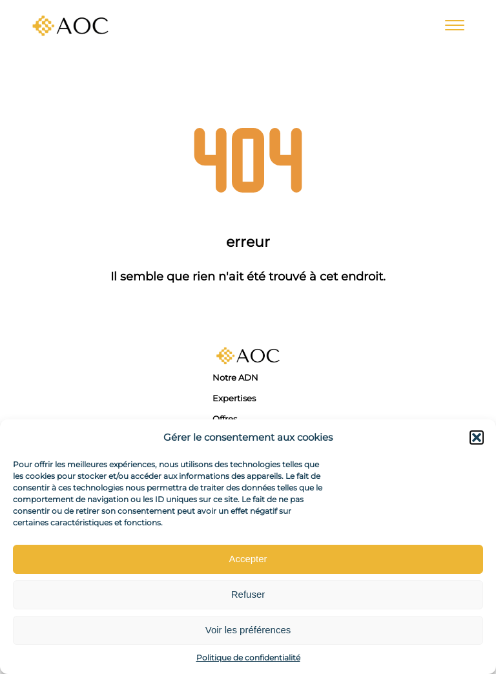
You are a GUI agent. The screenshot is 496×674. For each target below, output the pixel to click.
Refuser (248, 594)
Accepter (248, 558)
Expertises (234, 398)
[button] (476, 437)
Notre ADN (235, 377)
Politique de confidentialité (248, 657)
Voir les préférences (248, 629)
